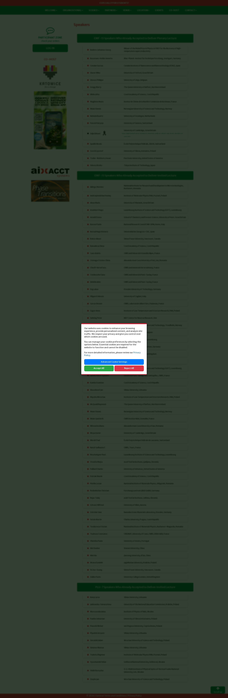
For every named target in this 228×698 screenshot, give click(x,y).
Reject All (129, 368)
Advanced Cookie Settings (114, 362)
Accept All (99, 368)
